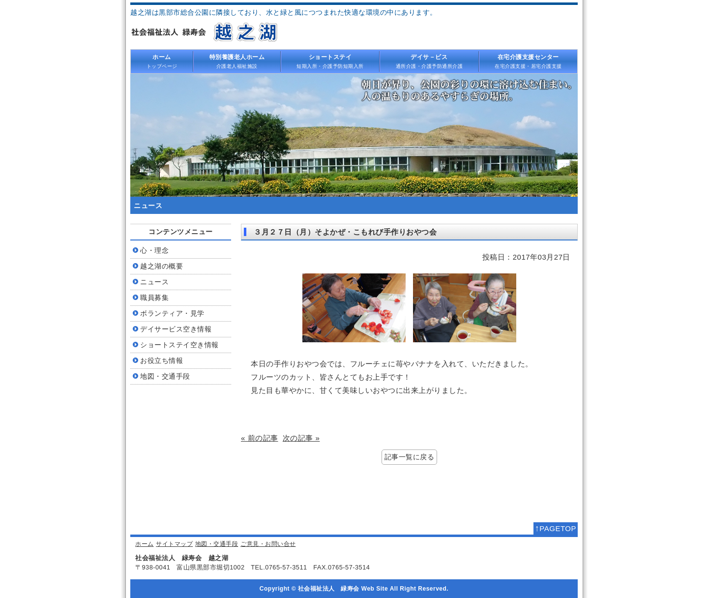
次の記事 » (301, 438)
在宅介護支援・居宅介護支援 (528, 61)
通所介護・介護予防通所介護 (429, 61)
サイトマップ (174, 543)
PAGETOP (555, 528)
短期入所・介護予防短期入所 (330, 61)
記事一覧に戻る (409, 457)
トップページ (162, 61)
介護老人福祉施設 (237, 61)
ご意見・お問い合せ (268, 543)
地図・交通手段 (216, 543)
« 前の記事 (259, 438)
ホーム (144, 543)
